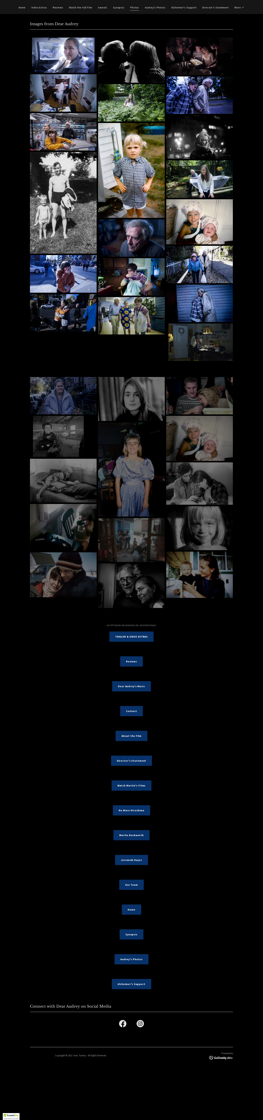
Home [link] (22, 7)
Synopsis (131, 934)
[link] (123, 1024)
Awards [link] (102, 7)
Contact (131, 711)
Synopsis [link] (118, 7)
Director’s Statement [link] (215, 7)
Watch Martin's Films (131, 785)
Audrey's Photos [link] (155, 7)
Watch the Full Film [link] (80, 7)
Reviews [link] (58, 7)
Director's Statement (131, 760)
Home (131, 909)
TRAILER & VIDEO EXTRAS (131, 636)
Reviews (131, 661)
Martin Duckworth (131, 835)
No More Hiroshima (131, 810)
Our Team (131, 884)
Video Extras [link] (39, 7)
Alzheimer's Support (131, 984)
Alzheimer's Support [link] (184, 7)
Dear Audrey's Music (131, 686)
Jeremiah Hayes (131, 860)
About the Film (131, 736)
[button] (240, 7)
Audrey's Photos (131, 959)
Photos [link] (134, 7)
